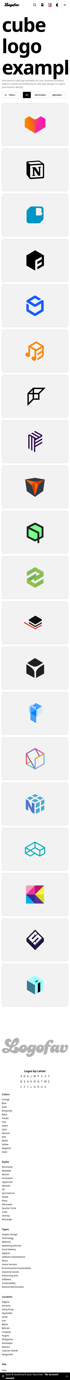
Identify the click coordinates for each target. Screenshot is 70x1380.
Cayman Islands (10, 1350)
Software (6, 1279)
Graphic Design (9, 1234)
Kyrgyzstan (7, 1354)
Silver (4, 1151)
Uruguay (6, 1331)
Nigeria (5, 1301)
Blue (4, 1103)
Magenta (6, 1148)
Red (4, 1136)
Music (5, 1260)
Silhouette (7, 1204)
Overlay (6, 1215)
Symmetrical (8, 1193)
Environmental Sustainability (16, 1268)
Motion (5, 1174)
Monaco (6, 1346)
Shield (5, 1196)
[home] (11, 5)
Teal (4, 1121)
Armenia (6, 1305)
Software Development (13, 1256)
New (4, 1370)
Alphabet (6, 1170)
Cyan (4, 1129)
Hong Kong (7, 1309)
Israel (4, 1316)
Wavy (4, 1200)
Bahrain (6, 1328)
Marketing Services (11, 1245)
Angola (5, 1335)
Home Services (9, 1264)
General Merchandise (13, 1286)
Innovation (7, 1178)
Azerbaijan (7, 1343)
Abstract (6, 1185)
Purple (5, 1118)
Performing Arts (10, 1275)
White (5, 1140)
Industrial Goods (10, 1271)
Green (5, 1125)
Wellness (6, 1241)
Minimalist (7, 1166)
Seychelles (7, 1313)
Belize (5, 1324)
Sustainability (9, 1283)
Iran (4, 1320)
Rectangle (7, 1219)
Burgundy (7, 1110)
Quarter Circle (9, 1208)
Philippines (7, 1339)
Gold (4, 1106)
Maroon (6, 1133)
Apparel (6, 1253)
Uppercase (7, 1181)
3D (3, 1189)
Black (4, 1114)
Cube (4, 1211)
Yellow (5, 1144)
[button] (50, 5)
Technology (8, 1238)
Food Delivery (9, 1249)
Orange (5, 1099)
